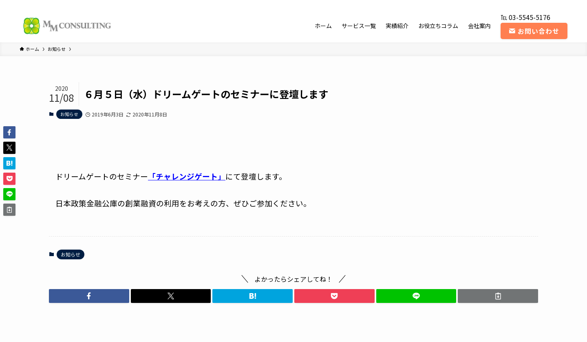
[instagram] (530, 4)
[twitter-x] (519, 4)
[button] (89, 296)
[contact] (562, 4)
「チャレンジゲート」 (186, 176)
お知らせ (69, 114)
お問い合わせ (534, 31)
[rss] (551, 4)
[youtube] (541, 4)
